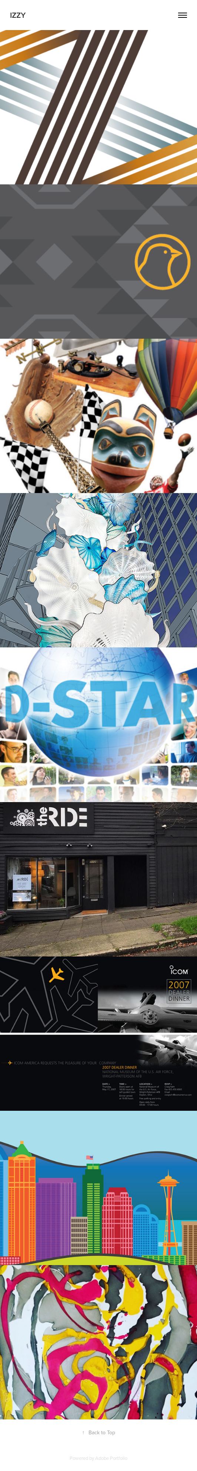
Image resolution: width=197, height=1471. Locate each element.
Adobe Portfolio (111, 1458)
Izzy (18, 14)
